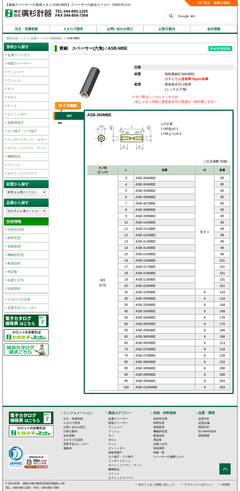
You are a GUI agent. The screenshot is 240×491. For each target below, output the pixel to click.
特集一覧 (159, 452)
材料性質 (14, 238)
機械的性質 (16, 255)
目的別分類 (16, 229)
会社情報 (213, 29)
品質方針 (204, 418)
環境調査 (204, 435)
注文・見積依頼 (26, 29)
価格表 (67, 448)
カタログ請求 (73, 29)
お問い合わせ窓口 (120, 29)
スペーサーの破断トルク (168, 456)
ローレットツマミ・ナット (27, 148)
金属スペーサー (40, 38)
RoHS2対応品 (220, 48)
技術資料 (14, 288)
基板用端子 (16, 122)
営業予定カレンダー (22, 308)
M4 (60, 123)
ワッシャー (16, 72)
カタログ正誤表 (19, 299)
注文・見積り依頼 (214, 3)
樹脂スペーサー (19, 63)
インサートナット (119, 461)
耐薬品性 (14, 263)
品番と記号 (16, 280)
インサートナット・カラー (27, 139)
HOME (226, 484)
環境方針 (204, 427)
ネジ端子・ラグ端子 (22, 131)
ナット (12, 106)
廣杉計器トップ (16, 38)
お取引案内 (167, 29)
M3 (69, 116)
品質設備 (204, 423)
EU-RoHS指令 (207, 431)
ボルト (12, 97)
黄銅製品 (56, 38)
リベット (14, 165)
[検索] (199, 16)
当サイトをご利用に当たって (156, 484)
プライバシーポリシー (198, 484)
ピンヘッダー (17, 114)
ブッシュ (14, 80)
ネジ (11, 89)
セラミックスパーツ (22, 173)
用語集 (12, 272)
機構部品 (14, 156)
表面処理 (14, 246)
